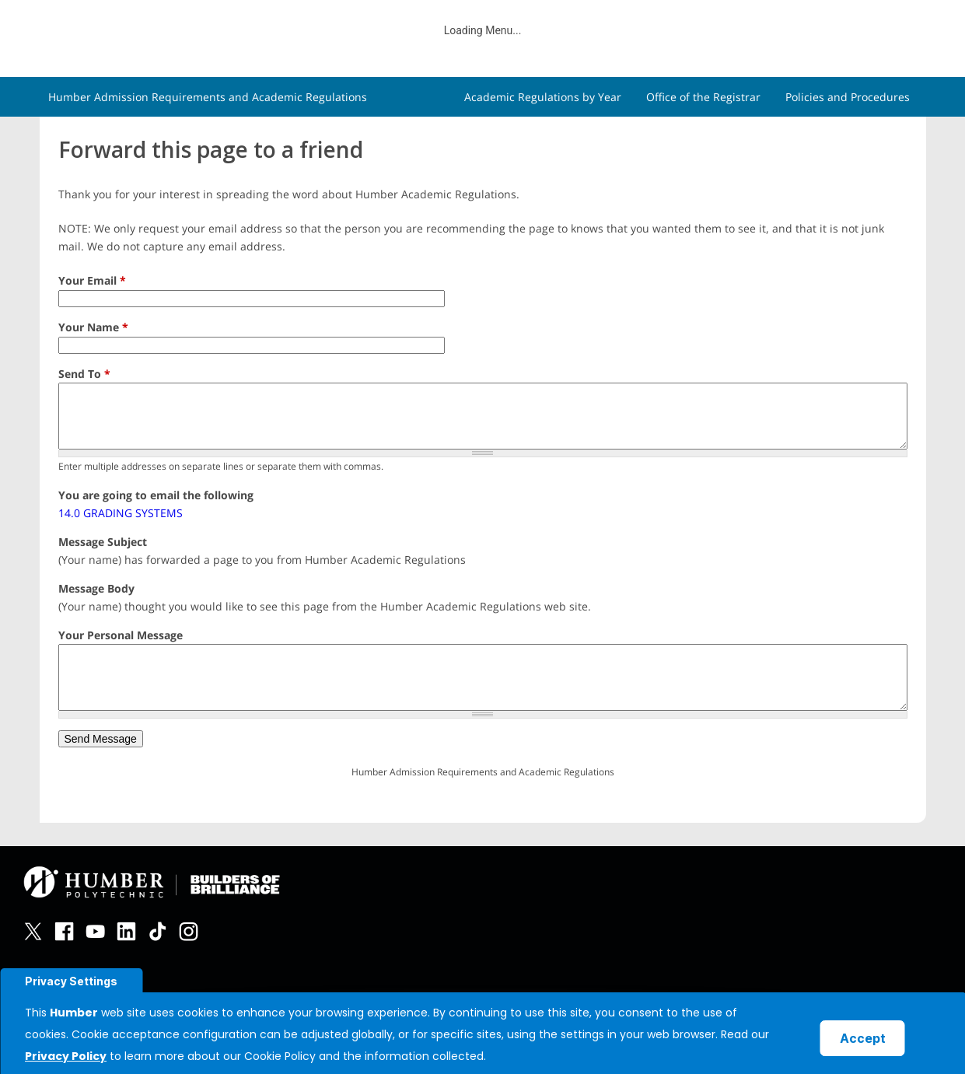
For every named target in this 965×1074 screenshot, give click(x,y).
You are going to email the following (155, 495)
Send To (84, 373)
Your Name (93, 327)
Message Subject (102, 541)
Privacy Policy (66, 1056)
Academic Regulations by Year (542, 96)
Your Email (92, 280)
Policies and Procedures (847, 96)
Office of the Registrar (703, 96)
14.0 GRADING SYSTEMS (120, 513)
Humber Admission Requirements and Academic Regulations (207, 96)
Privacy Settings (71, 981)
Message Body (96, 588)
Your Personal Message (120, 635)
